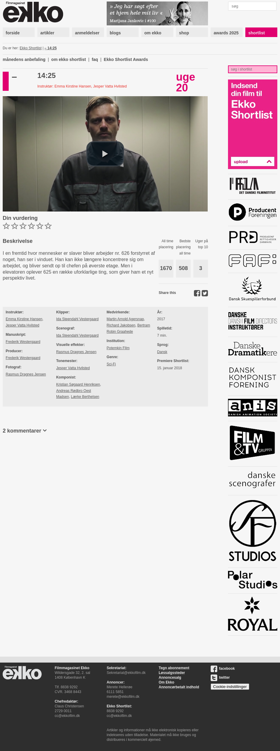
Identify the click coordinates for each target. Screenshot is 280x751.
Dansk (162, 352)
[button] (105, 153)
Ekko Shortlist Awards (126, 59)
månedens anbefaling (24, 59)
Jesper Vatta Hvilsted (22, 325)
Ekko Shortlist (31, 48)
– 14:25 (51, 48)
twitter (220, 678)
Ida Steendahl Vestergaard (77, 319)
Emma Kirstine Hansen (24, 319)
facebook (223, 669)
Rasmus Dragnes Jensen (26, 374)
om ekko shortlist (68, 59)
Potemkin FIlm (118, 348)
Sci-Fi (111, 364)
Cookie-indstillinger (230, 686)
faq (95, 59)
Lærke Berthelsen (85, 397)
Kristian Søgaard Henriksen (78, 384)
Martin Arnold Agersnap (125, 319)
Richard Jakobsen (121, 325)
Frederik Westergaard (23, 342)
